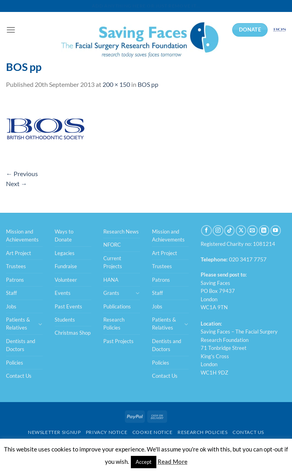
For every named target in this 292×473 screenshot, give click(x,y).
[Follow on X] (241, 230)
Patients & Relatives (18, 323)
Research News (121, 231)
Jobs (11, 306)
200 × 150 (116, 84)
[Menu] (11, 29)
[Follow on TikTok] (229, 230)
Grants (111, 293)
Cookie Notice (152, 432)
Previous (22, 173)
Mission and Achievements (22, 235)
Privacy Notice (107, 432)
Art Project (18, 253)
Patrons (15, 280)
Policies (14, 362)
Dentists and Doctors (20, 345)
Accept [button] (144, 462)
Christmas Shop (73, 333)
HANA (110, 280)
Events (63, 293)
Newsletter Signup (54, 432)
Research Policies (113, 323)
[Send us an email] (252, 230)
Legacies (65, 253)
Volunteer (66, 280)
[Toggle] (40, 324)
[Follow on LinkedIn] (264, 230)
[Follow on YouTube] (275, 230)
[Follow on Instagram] (218, 230)
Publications (117, 306)
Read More (172, 461)
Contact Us (19, 376)
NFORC (112, 244)
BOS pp (148, 84)
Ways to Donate (64, 235)
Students (65, 319)
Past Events (68, 306)
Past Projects (118, 341)
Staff (11, 293)
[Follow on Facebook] (206, 230)
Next (16, 183)
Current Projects (112, 262)
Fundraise (66, 266)
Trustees (16, 266)
